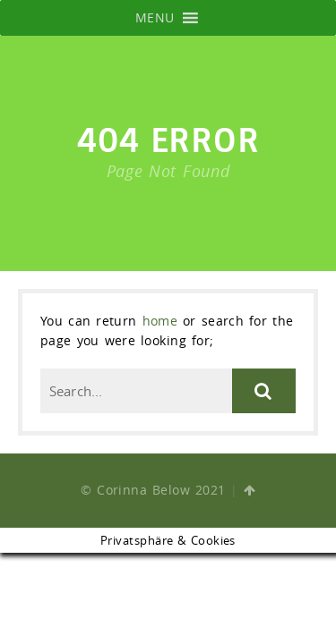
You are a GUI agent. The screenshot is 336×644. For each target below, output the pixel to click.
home (160, 320)
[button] (155, 18)
